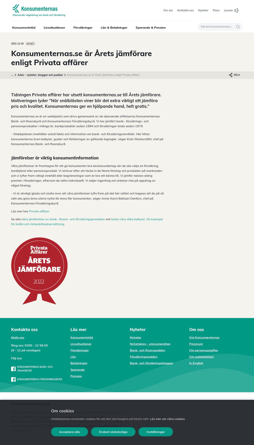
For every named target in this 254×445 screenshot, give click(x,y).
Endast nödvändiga (113, 432)
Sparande (77, 370)
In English (196, 363)
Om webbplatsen (201, 357)
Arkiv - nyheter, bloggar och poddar (40, 75)
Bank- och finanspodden (147, 350)
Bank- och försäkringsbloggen (151, 363)
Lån (73, 357)
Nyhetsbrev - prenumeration (150, 344)
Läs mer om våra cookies (167, 419)
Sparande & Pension (151, 27)
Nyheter (135, 337)
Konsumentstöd (23, 27)
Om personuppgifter (203, 350)
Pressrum (196, 344)
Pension (76, 376)
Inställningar (156, 432)
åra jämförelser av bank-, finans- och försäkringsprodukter (64, 219)
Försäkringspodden (144, 357)
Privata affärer (39, 211)
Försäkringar (83, 27)
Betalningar (78, 363)
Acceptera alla (69, 432)
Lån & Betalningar (114, 27)
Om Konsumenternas (204, 337)
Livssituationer (54, 27)
